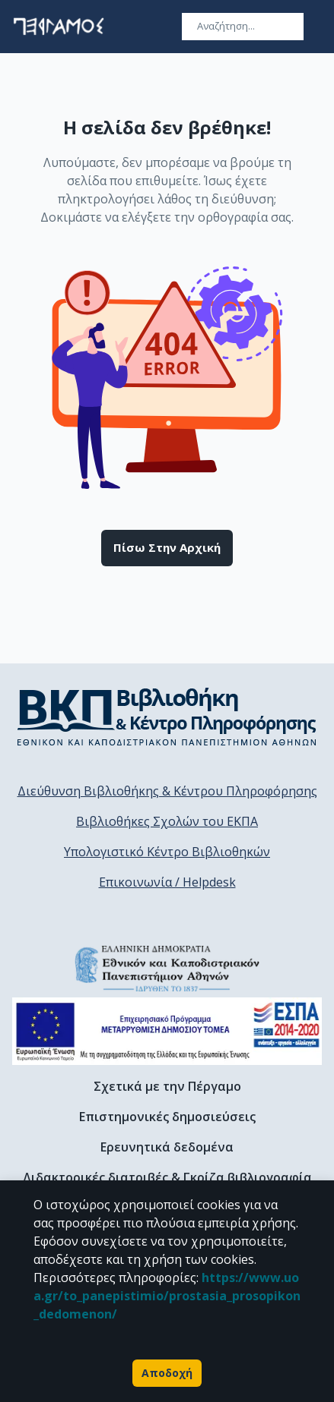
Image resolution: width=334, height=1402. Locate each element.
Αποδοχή (167, 1373)
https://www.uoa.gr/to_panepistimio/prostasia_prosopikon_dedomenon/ (167, 1295)
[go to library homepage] (167, 716)
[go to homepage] (58, 26)
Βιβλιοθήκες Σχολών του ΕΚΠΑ (167, 821)
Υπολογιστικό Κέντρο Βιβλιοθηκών (167, 851)
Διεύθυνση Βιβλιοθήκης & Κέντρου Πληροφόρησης (167, 791)
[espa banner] (167, 1031)
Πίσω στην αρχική (167, 548)
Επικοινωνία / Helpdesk (167, 882)
